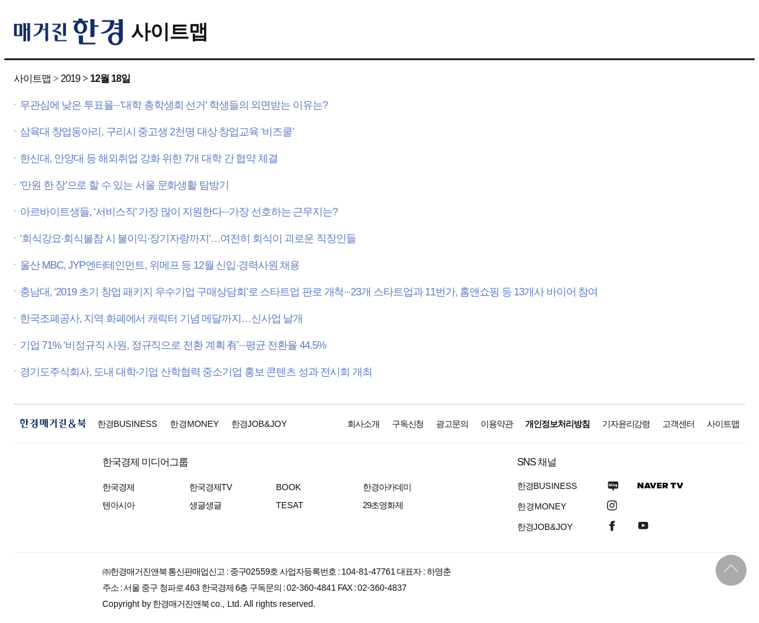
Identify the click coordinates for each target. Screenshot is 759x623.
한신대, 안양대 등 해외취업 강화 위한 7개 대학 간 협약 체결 (149, 158)
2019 (70, 78)
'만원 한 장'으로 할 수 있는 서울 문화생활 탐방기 (124, 185)
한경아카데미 (387, 487)
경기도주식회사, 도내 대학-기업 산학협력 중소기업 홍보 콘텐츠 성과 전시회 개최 (196, 372)
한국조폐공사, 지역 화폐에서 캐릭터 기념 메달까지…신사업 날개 (161, 319)
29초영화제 (383, 505)
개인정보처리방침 (557, 424)
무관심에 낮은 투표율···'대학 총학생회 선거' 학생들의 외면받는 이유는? (173, 105)
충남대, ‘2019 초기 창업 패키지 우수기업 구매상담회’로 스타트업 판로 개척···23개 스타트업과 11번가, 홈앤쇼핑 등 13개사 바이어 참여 (309, 292)
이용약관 (497, 424)
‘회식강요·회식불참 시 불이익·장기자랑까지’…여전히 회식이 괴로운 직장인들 (188, 238)
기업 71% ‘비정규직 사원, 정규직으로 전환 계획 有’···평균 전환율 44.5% (173, 345)
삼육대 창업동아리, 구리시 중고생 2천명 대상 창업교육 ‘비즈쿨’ (157, 132)
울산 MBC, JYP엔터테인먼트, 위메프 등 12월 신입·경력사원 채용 (160, 265)
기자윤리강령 (626, 424)
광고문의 (452, 424)
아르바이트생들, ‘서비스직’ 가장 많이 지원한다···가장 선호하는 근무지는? (179, 212)
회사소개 (363, 424)
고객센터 (678, 424)
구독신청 (408, 424)
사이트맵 (169, 31)
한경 (127, 424)
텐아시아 (118, 505)
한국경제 (118, 487)
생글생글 (205, 505)
